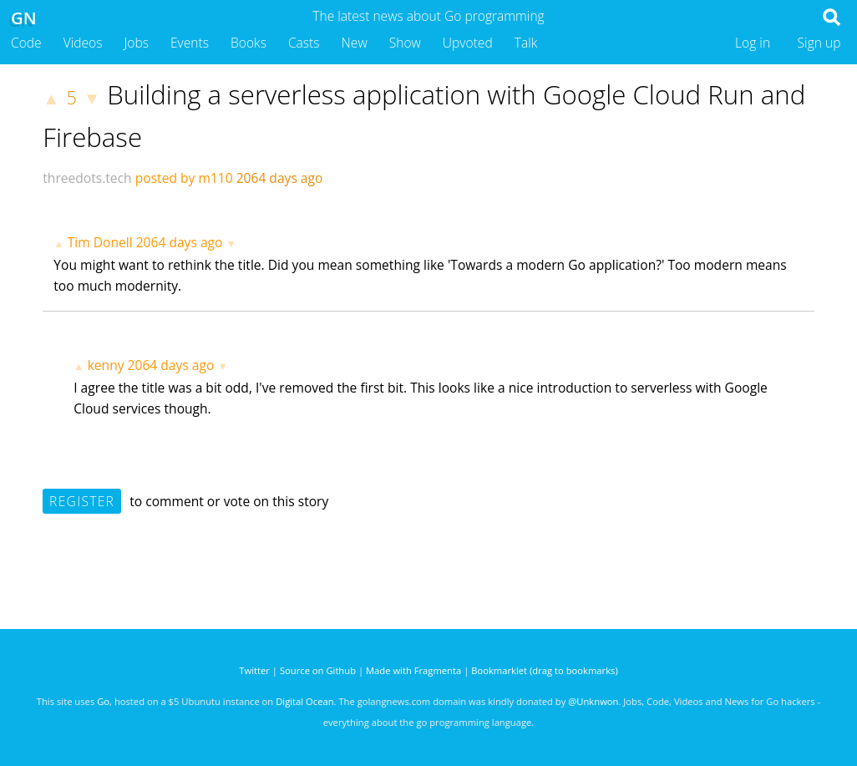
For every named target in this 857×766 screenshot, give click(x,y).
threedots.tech (87, 178)
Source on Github (318, 670)
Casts (304, 42)
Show (405, 42)
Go (103, 701)
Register (81, 501)
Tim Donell (100, 242)
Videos (83, 42)
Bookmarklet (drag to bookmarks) (544, 670)
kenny (106, 365)
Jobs (136, 42)
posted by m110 (184, 178)
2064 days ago (179, 242)
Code (26, 42)
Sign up (819, 42)
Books (248, 42)
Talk (526, 42)
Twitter (254, 670)
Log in (752, 42)
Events (189, 42)
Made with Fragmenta (413, 670)
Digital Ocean (304, 701)
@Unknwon (593, 701)
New (355, 42)
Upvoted (468, 42)
